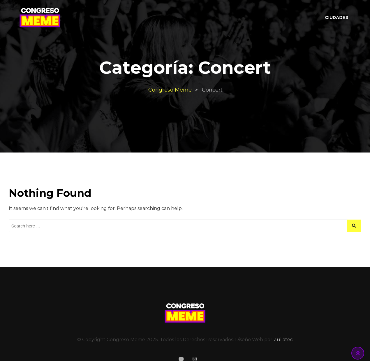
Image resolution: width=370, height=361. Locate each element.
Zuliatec (283, 339)
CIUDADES (336, 17)
